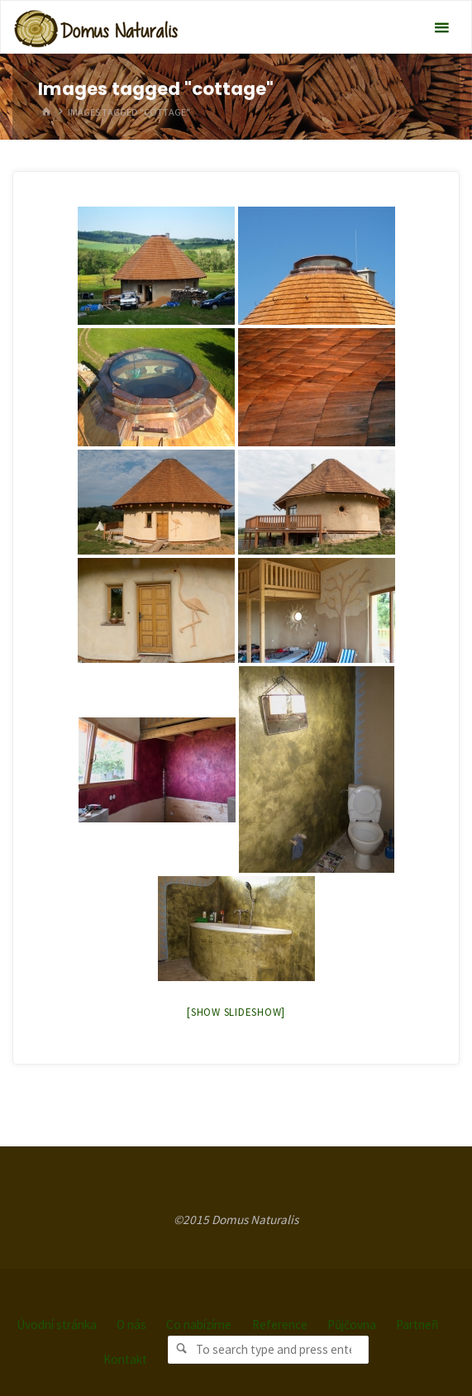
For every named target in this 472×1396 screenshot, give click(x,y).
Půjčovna (351, 1324)
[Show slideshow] (236, 1012)
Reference (280, 1324)
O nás (131, 1324)
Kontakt (125, 1359)
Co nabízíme (198, 1324)
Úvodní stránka (57, 1324)
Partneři (417, 1324)
